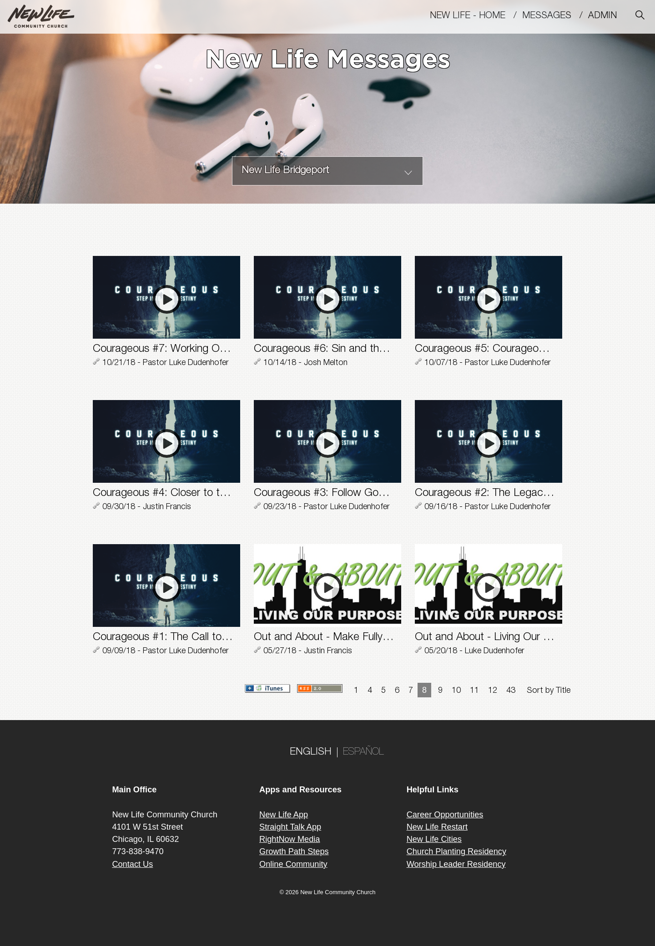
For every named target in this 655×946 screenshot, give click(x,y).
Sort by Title (548, 691)
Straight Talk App (290, 826)
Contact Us (132, 864)
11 (474, 691)
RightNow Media (289, 839)
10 (456, 691)
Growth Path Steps (294, 851)
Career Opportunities (445, 814)
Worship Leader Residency (456, 864)
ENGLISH (311, 752)
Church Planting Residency (456, 851)
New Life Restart (437, 826)
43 (510, 691)
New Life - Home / (476, 16)
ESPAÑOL (363, 752)
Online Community (293, 864)
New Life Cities (434, 839)
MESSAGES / (555, 16)
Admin (606, 16)
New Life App (283, 814)
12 (492, 691)
